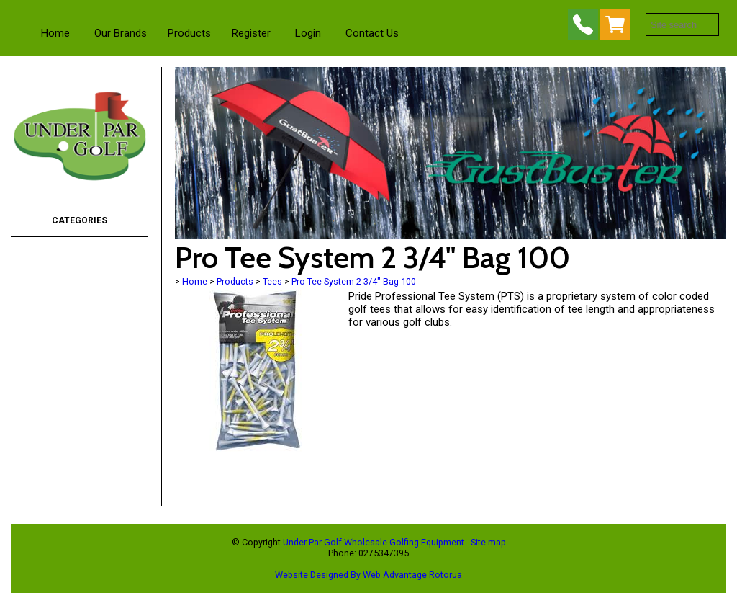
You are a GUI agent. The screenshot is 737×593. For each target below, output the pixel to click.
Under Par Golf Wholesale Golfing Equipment (373, 542)
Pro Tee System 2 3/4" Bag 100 (353, 281)
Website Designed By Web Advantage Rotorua (368, 574)
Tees (272, 281)
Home (55, 33)
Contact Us (372, 33)
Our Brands (120, 33)
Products (189, 33)
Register (251, 33)
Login (308, 33)
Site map (488, 542)
